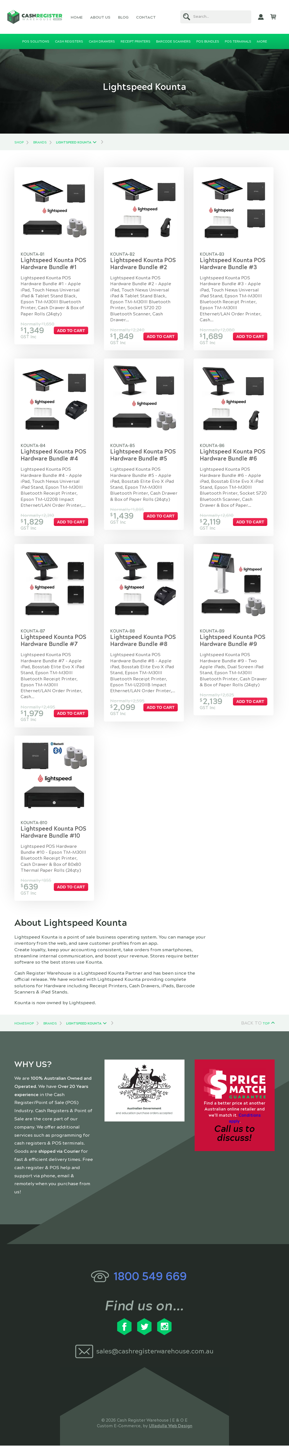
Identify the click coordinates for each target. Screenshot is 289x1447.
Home (77, 17)
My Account (261, 17)
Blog (123, 17)
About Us (100, 17)
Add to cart (71, 330)
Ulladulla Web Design (170, 1427)
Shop (19, 142)
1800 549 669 (150, 1278)
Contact (146, 17)
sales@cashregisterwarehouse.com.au (155, 1353)
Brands (40, 142)
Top (266, 1025)
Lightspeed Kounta (73, 142)
